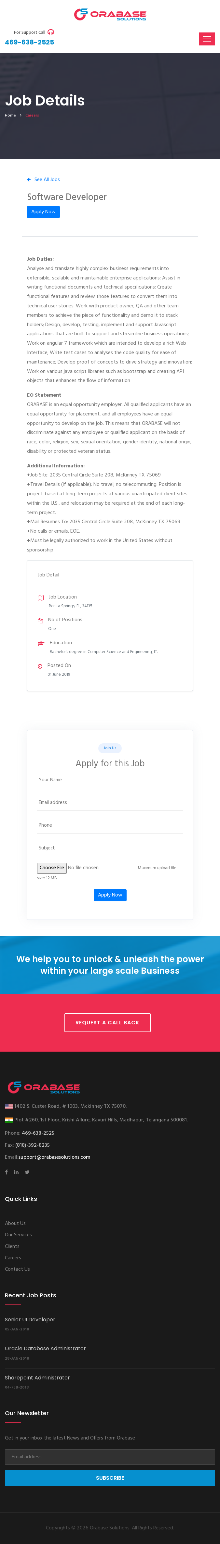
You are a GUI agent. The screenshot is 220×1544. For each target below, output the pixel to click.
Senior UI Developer (30, 1319)
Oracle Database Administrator (45, 1348)
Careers (13, 1258)
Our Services (18, 1235)
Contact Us (17, 1269)
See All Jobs (43, 180)
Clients (12, 1246)
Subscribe (110, 1478)
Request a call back (108, 1022)
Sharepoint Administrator (37, 1377)
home (10, 115)
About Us (15, 1223)
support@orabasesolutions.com (54, 1157)
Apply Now (43, 212)
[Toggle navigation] (207, 38)
